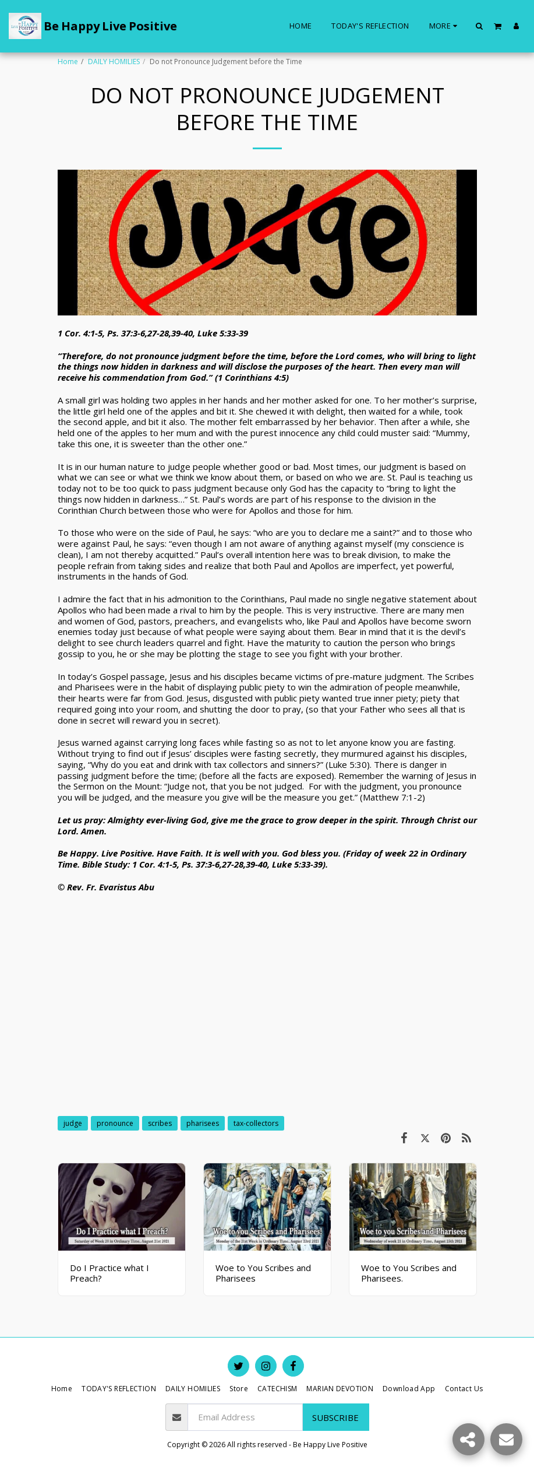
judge (72, 1123)
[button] (479, 26)
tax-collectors (256, 1123)
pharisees (202, 1123)
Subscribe (335, 1417)
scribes (160, 1123)
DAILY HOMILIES (114, 61)
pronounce (115, 1123)
